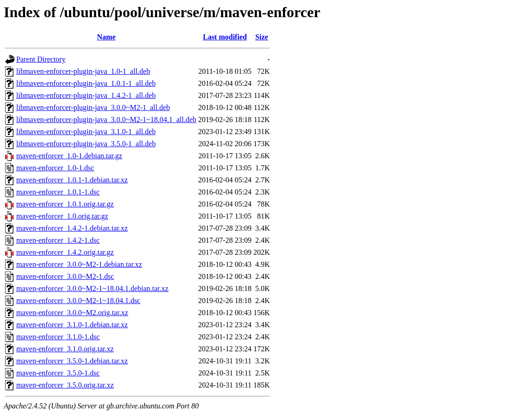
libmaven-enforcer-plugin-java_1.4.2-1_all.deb (85, 95)
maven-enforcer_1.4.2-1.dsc (58, 240)
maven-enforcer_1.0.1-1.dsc (58, 192)
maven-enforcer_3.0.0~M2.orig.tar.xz (72, 313)
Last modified (225, 37)
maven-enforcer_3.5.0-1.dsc (58, 373)
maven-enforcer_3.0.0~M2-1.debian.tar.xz (79, 264)
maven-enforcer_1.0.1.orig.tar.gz (65, 204)
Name (106, 37)
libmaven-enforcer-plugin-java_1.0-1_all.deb (83, 71)
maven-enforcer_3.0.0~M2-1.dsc (65, 276)
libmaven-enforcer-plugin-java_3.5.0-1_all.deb (85, 144)
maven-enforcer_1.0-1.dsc (55, 168)
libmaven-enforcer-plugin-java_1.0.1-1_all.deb (85, 83)
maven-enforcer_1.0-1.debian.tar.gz (69, 156)
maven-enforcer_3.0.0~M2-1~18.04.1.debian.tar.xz (92, 288)
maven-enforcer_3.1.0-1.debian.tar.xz (72, 325)
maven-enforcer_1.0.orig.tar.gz (62, 216)
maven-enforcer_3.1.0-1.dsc (58, 337)
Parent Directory (40, 59)
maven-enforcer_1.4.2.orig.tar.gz (65, 252)
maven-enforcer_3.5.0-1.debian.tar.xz (72, 361)
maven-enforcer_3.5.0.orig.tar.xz (65, 385)
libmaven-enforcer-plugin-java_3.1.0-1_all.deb (85, 132)
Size (261, 37)
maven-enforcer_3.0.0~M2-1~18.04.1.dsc (78, 300)
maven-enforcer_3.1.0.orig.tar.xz (65, 349)
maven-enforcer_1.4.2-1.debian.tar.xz (72, 228)
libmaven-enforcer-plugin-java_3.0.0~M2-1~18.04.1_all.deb (106, 119)
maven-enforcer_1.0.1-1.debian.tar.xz (72, 180)
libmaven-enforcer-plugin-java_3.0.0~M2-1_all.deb (93, 107)
